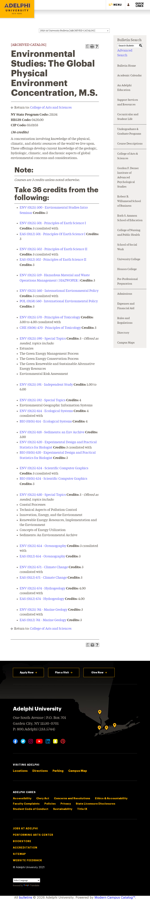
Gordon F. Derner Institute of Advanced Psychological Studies (128, 177)
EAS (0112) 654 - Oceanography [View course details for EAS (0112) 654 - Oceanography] (42, 556)
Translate (31, 885)
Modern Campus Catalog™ (114, 897)
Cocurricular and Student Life (127, 117)
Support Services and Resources (127, 102)
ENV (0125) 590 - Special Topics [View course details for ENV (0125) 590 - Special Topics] (43, 338)
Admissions (124, 294)
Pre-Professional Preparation (127, 281)
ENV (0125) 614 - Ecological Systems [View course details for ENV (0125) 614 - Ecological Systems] (46, 411)
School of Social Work (127, 247)
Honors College (127, 269)
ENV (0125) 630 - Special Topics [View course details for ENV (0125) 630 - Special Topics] (43, 494)
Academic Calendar (129, 75)
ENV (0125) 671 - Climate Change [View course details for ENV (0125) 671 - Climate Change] (44, 567)
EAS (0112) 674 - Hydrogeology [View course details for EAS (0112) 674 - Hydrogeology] (42, 599)
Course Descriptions (130, 144)
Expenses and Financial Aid (125, 306)
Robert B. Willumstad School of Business (129, 201)
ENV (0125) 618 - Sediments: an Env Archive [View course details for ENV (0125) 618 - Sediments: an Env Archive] (52, 432)
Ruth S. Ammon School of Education (130, 218)
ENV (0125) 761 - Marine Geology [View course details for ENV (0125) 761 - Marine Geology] (43, 609)
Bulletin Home (126, 66)
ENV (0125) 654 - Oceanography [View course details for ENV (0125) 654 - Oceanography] (43, 546)
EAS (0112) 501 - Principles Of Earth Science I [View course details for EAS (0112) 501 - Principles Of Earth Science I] (52, 234)
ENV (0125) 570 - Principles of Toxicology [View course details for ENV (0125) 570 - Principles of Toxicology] (50, 317)
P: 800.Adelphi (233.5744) (34, 729)
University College (128, 259)
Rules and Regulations (124, 320)
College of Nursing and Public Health (128, 232)
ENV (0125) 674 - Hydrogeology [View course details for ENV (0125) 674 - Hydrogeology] (42, 588)
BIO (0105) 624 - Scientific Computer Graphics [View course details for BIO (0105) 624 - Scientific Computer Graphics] (53, 478)
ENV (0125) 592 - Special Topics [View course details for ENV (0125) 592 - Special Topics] (42, 400)
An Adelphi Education (124, 88)
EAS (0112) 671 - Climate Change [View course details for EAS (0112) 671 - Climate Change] (43, 577)
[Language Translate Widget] (26, 880)
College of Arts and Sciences (51, 107)
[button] (115, 5)
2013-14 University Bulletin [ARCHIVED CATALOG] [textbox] (67, 31)
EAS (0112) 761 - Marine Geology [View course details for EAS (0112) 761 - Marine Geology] (43, 620)
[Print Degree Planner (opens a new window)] (88, 46)
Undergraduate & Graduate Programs (129, 131)
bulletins (25, 897)
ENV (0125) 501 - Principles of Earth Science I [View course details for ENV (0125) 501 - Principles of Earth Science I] (53, 223)
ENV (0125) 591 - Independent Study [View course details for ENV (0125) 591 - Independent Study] (46, 384)
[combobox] (74, 31)
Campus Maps (126, 343)
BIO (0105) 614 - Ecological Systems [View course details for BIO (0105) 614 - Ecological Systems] (46, 421)
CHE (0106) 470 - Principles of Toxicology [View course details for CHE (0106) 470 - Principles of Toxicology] (50, 328)
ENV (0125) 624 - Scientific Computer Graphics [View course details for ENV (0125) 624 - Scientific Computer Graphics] (54, 468)
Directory (123, 333)
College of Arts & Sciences (127, 156)
